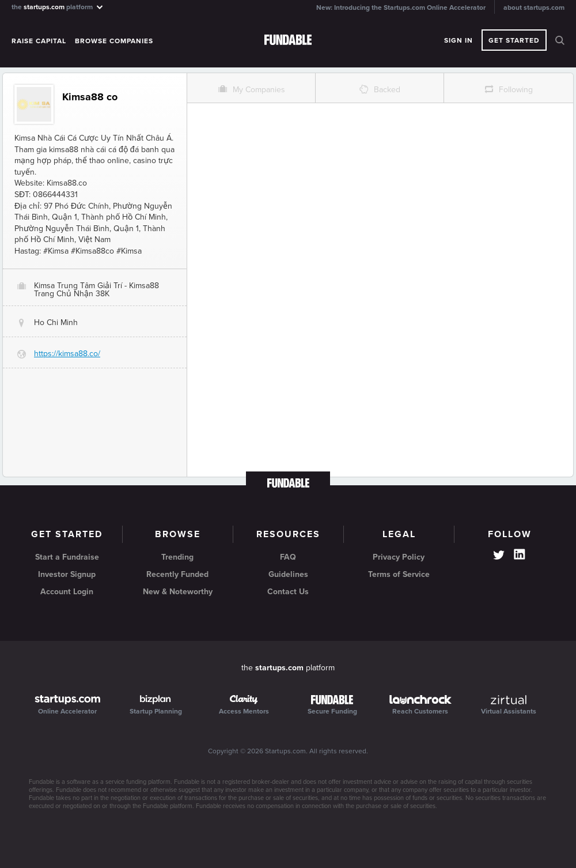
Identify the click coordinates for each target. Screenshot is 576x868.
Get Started (514, 40)
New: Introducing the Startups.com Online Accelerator (401, 7)
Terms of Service (399, 574)
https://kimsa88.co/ (67, 353)
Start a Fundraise (67, 557)
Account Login (66, 592)
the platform (58, 6)
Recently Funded (177, 574)
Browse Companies (114, 41)
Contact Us (288, 592)
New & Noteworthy (178, 592)
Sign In (458, 40)
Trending (177, 557)
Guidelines (288, 574)
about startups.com (533, 7)
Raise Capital (39, 41)
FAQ (288, 557)
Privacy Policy (399, 557)
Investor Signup (67, 574)
